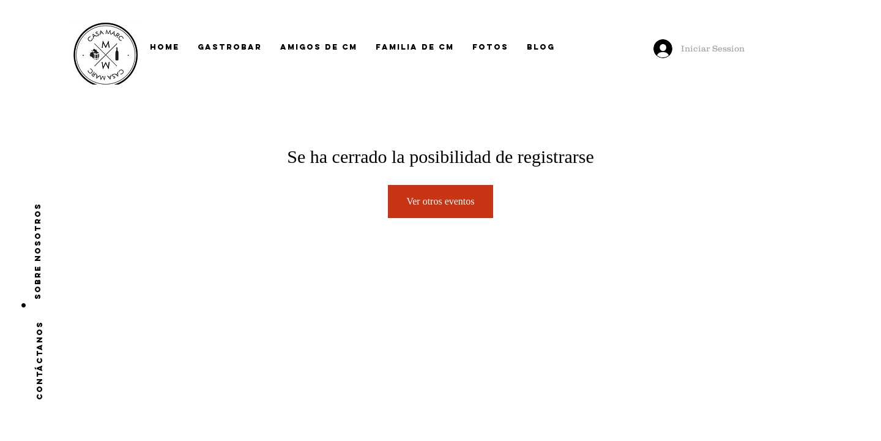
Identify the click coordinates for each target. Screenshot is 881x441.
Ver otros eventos (440, 201)
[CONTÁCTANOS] (39, 360)
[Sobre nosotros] (38, 251)
